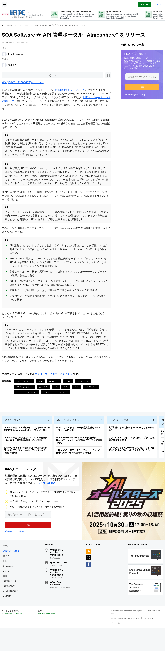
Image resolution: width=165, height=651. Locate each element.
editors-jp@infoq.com (48, 635)
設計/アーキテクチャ (25, 385)
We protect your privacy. (133, 94)
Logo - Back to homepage (24, 11)
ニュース (27, 25)
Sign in (156, 3)
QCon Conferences (10, 577)
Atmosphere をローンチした (71, 90)
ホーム (7, 555)
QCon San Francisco (56, 592)
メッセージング (84, 385)
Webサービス (55, 385)
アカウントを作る (11, 562)
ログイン (8, 570)
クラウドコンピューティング (28, 396)
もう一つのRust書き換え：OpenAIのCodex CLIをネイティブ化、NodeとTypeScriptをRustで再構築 (26, 457)
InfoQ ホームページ (11, 25)
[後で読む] (22, 75)
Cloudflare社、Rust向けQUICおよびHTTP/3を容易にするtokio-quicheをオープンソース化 (28, 435)
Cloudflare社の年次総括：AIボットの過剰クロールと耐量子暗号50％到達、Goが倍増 (28, 445)
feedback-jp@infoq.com (13, 635)
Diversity (8, 615)
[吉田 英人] (5, 64)
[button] (141, 86)
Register (143, 3)
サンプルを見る (130, 68)
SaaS (78, 391)
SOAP (69, 385)
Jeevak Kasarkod (17, 54)
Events (7, 585)
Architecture (92, 391)
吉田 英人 (13, 64)
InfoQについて (10, 600)
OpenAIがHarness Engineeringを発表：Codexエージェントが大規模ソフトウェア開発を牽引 (80, 446)
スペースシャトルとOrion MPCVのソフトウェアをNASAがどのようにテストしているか (132, 455)
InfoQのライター (11, 595)
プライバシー (116, 645)
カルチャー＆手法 (120, 426)
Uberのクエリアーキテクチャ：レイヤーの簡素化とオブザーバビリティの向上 (79, 458)
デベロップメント (15, 426)
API (57, 391)
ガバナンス (44, 391)
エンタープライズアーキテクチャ (55, 378)
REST (41, 385)
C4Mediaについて (11, 607)
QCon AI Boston (59, 571)
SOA (66, 391)
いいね (12, 75)
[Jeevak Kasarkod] (5, 54)
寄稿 (6, 590)
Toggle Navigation (6, 3)
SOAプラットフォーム (25, 391)
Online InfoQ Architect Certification (57, 561)
